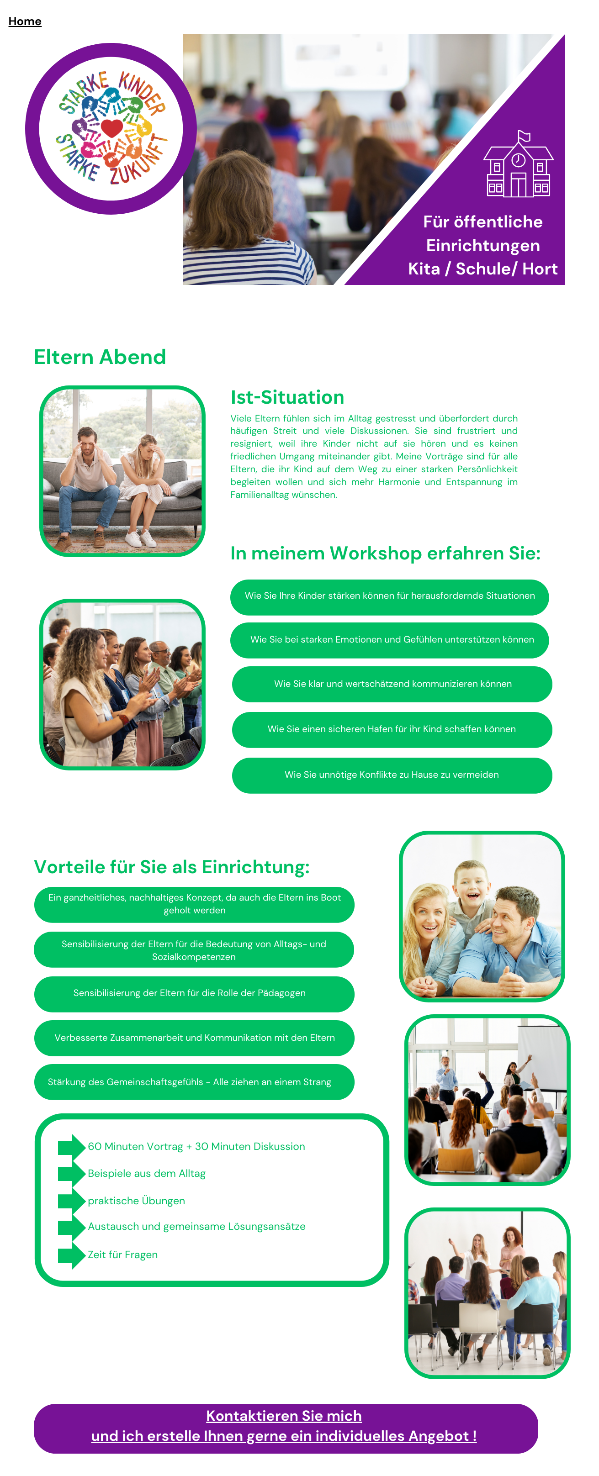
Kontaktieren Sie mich (284, 1415)
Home (25, 21)
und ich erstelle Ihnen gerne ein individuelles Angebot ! (284, 1435)
